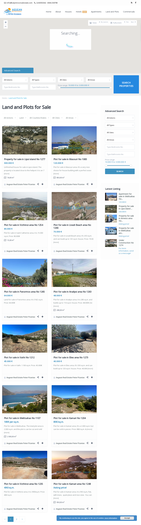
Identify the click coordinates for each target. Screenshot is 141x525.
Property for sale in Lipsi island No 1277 (24, 159)
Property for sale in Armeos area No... (126, 218)
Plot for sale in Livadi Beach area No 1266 (72, 224)
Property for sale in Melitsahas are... (126, 230)
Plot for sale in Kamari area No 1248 (72, 474)
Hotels (81, 11)
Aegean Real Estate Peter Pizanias (20, 184)
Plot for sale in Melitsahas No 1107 (22, 410)
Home (48, 11)
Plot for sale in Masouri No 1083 (70, 159)
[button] (77, 63)
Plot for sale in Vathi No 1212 (19, 351)
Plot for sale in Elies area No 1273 (70, 351)
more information (111, 518)
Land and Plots (112, 11)
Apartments (96, 11)
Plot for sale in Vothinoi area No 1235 (23, 474)
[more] (6, 173)
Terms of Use (129, 521)
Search (119, 171)
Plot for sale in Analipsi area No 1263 (72, 287)
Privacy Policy (115, 521)
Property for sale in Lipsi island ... (126, 207)
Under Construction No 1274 (126, 243)
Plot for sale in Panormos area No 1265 (24, 287)
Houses (68, 11)
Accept (127, 518)
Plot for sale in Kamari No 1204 (69, 410)
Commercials (129, 11)
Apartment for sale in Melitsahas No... (127, 196)
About (58, 11)
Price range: (63, 85)
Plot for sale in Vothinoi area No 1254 (23, 223)
